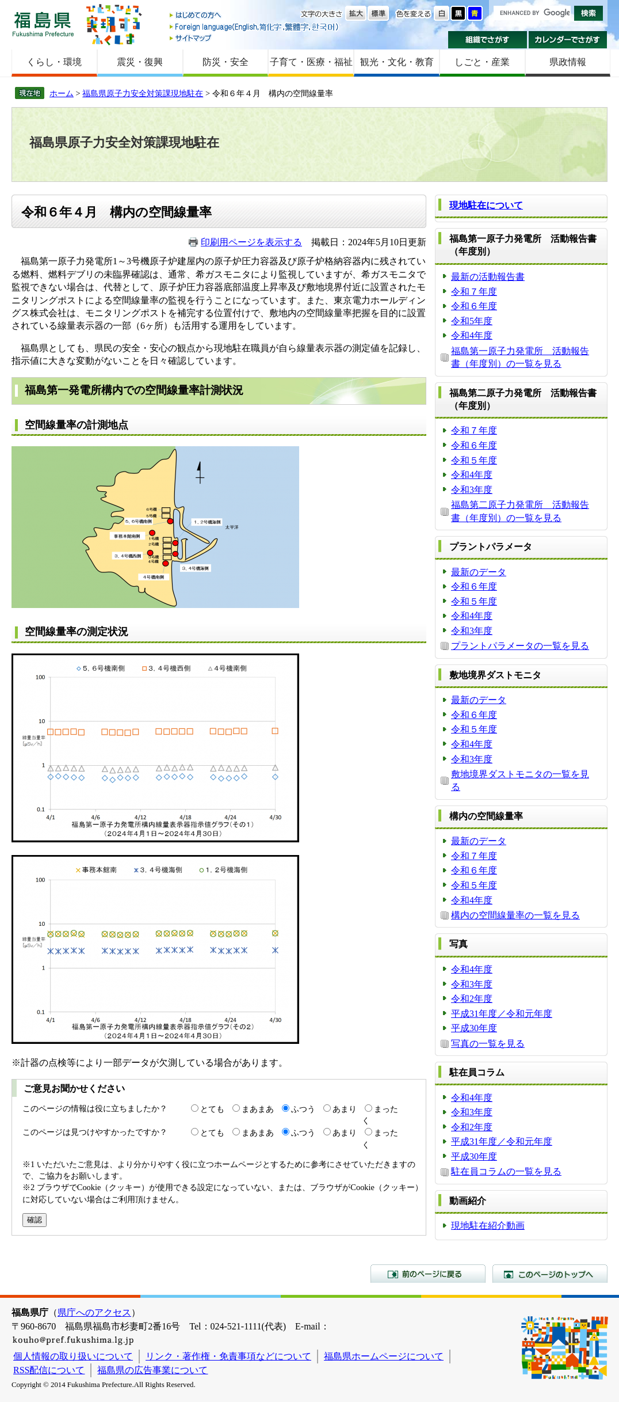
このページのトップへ (549, 1273)
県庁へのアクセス (94, 1312)
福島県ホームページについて (384, 1356)
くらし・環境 (54, 62)
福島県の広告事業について (152, 1370)
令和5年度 (471, 321)
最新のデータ (478, 572)
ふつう (303, 1109)
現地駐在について (486, 205)
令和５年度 (474, 460)
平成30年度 (474, 1028)
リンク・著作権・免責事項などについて (228, 1356)
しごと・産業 (482, 62)
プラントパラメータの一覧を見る (520, 646)
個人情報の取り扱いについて (73, 1356)
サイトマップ (255, 37)
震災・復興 (140, 62)
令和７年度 (474, 292)
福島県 (43, 23)
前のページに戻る (428, 1273)
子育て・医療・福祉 (311, 62)
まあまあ (258, 1109)
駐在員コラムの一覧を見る (506, 1171)
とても (212, 1109)
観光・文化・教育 (397, 62)
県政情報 (567, 62)
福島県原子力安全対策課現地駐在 (142, 93)
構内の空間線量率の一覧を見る (515, 915)
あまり (345, 1109)
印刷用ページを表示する (251, 242)
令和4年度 (471, 335)
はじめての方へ (255, 15)
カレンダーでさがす (568, 39)
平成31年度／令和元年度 (501, 1014)
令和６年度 (474, 306)
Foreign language (255, 26)
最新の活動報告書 (488, 277)
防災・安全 (225, 62)
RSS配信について (49, 1370)
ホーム (61, 93)
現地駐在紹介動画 (488, 1225)
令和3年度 (471, 490)
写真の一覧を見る (488, 1043)
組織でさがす (487, 39)
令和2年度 (471, 999)
